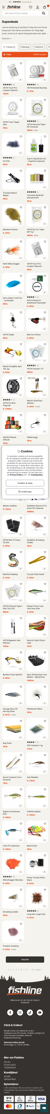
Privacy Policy (16, 475)
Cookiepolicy (37, 475)
